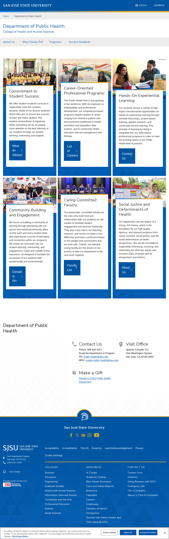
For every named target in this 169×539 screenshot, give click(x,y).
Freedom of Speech (96, 508)
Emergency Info (136, 486)
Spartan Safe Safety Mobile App (103, 517)
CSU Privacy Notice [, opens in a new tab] (20, 536)
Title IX (84, 448)
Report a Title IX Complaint (143, 495)
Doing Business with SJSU (142, 481)
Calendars (91, 495)
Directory (133, 477)
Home (6, 16)
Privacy (139, 448)
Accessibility (52, 448)
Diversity (97, 448)
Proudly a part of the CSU (15, 483)
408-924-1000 (14, 462)
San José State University (27, 5)
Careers (90, 499)
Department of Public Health (27, 16)
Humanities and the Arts (58, 499)
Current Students (79, 42)
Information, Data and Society (61, 495)
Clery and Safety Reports (100, 486)
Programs (55, 42)
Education (50, 477)
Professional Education (57, 504)
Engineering (51, 481)
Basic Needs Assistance (98, 481)
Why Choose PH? (32, 42)
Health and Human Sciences (60, 490)
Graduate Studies (54, 486)
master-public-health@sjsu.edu (102, 360)
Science (49, 508)
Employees (92, 504)
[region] (84, 533)
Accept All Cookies (148, 532)
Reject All (128, 532)
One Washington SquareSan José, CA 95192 (18, 458)
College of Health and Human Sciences (28, 32)
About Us (9, 42)
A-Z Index (91, 472)
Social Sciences (53, 513)
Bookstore (91, 490)
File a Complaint (136, 490)
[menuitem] (9, 41)
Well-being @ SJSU (97, 522)
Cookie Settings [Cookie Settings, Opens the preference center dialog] (109, 532)
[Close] (165, 533)
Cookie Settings (53, 455)
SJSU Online (14, 471)
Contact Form (135, 472)
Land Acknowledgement (118, 448)
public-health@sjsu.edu (96, 356)
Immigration (92, 513)
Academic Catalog (96, 477)
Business (49, 472)
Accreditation (69, 448)
